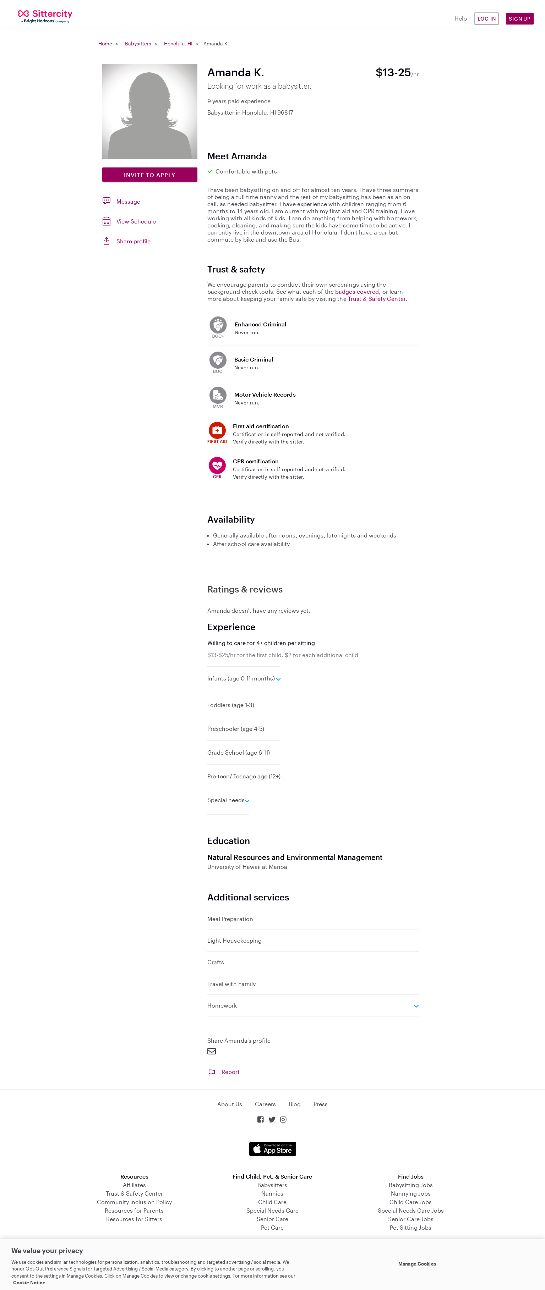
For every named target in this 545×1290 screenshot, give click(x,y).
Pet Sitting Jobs (410, 1227)
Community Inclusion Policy (134, 1201)
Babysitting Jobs (411, 1184)
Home (105, 43)
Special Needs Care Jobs (411, 1210)
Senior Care (272, 1218)
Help (460, 18)
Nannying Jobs (411, 1193)
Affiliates (134, 1184)
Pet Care (272, 1227)
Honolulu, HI (178, 43)
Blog (295, 1104)
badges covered (357, 291)
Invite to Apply (149, 174)
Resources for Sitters (134, 1218)
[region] (272, 1264)
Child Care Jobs (410, 1201)
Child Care (272, 1201)
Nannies (272, 1193)
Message (128, 201)
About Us (229, 1104)
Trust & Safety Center (376, 298)
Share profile (133, 241)
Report (223, 1071)
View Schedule (136, 221)
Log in (487, 19)
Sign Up (520, 19)
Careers (265, 1104)
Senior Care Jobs (411, 1218)
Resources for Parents (134, 1210)
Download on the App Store (272, 1149)
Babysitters (138, 43)
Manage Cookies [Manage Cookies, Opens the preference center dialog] (417, 1264)
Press (321, 1104)
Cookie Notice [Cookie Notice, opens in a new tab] (29, 1282)
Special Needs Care (272, 1210)
